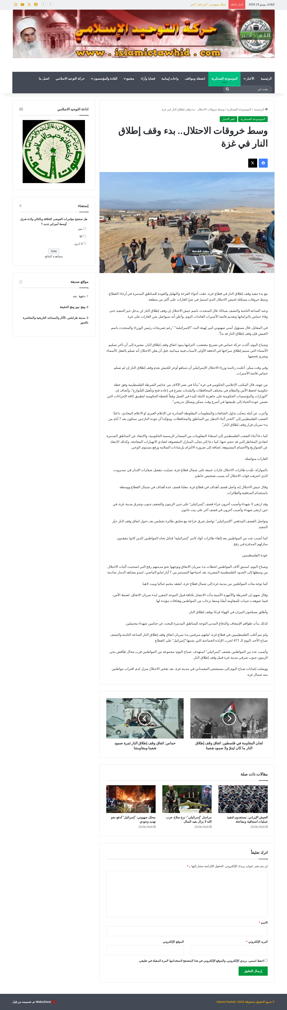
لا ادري (78, 243)
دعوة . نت (79, 296)
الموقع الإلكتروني (173, 941)
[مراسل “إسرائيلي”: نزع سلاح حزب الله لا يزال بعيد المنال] (187, 799)
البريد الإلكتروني (257, 941)
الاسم (263, 922)
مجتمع (130, 78)
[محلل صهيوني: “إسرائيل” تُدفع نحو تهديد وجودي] (131, 799)
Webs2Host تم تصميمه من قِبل (31, 1001)
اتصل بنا (44, 78)
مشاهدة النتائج (54, 256)
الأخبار (250, 78)
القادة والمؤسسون (105, 78)
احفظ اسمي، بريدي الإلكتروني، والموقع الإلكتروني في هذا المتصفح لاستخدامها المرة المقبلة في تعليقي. (201, 960)
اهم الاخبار (228, 119)
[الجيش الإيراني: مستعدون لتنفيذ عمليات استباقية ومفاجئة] (243, 799)
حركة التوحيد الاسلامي (70, 78)
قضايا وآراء (148, 78)
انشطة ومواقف (195, 78)
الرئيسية (266, 78)
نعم (80, 229)
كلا (81, 236)
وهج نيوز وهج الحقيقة (72, 307)
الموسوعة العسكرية (224, 78)
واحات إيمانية (169, 78)
